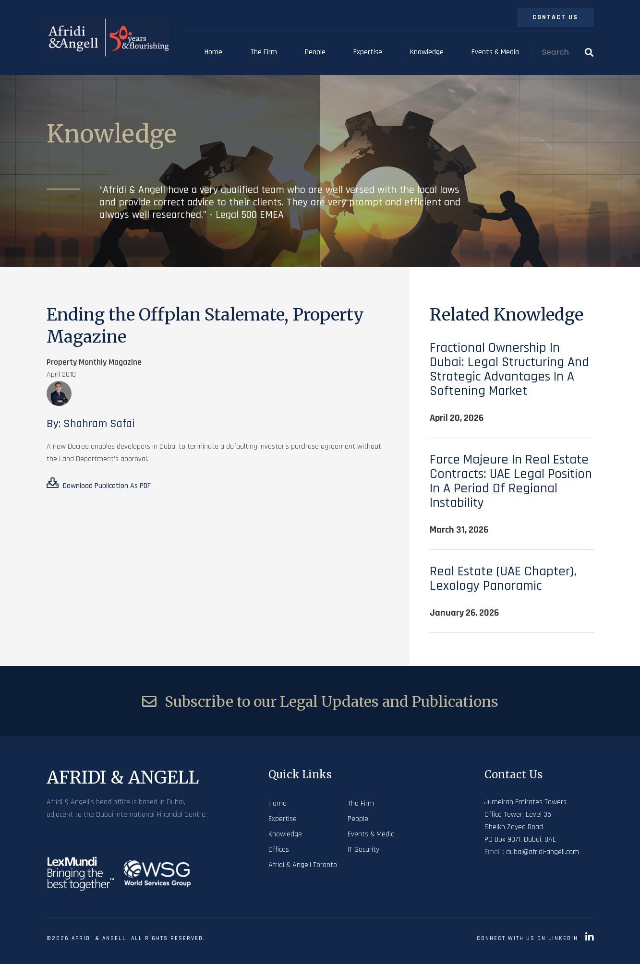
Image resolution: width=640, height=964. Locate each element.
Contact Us (555, 17)
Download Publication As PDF (99, 484)
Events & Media (495, 52)
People (315, 52)
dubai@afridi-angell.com (542, 852)
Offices (278, 850)
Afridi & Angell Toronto (302, 865)
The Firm (263, 52)
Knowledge (427, 52)
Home (213, 52)
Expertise (367, 52)
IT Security (363, 850)
